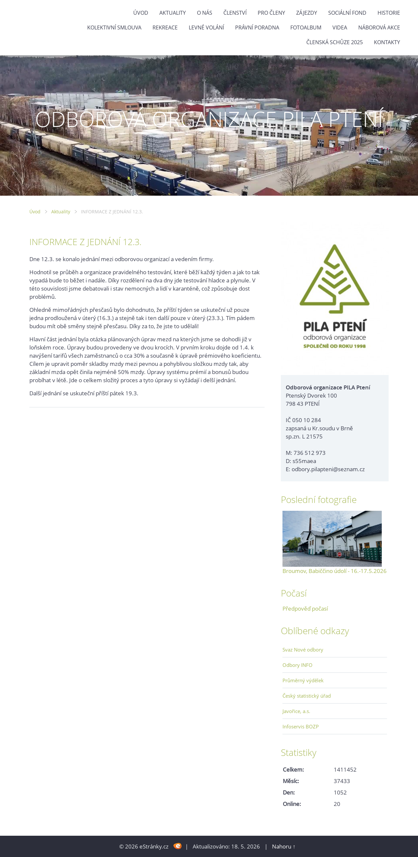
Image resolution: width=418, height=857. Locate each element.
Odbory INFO (297, 665)
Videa (339, 27)
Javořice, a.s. (296, 711)
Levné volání (206, 27)
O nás (204, 12)
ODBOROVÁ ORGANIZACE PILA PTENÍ (209, 119)
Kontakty (387, 42)
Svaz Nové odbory (302, 649)
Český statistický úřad (306, 695)
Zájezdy (306, 12)
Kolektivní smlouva (114, 27)
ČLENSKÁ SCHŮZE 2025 (334, 42)
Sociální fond (347, 12)
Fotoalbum (305, 27)
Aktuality (172, 12)
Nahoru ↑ (284, 846)
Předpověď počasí (305, 608)
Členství (235, 12)
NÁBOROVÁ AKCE (379, 27)
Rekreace (165, 27)
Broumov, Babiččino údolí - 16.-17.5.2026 (334, 571)
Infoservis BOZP (300, 726)
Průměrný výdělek (303, 680)
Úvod (140, 12)
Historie (389, 12)
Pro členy (271, 12)
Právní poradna (257, 27)
